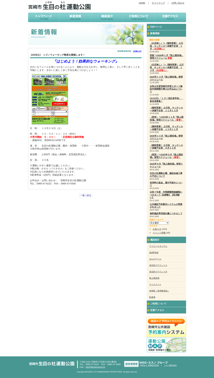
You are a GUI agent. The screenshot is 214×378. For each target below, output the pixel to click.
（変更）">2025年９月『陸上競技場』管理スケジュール (166, 156)
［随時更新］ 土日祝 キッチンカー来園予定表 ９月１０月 (166, 146)
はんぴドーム (155, 259)
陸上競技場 (154, 278)
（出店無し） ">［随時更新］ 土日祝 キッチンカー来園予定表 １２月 (167, 67)
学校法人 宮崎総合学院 (149, 365)
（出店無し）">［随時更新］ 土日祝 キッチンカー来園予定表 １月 (166, 46)
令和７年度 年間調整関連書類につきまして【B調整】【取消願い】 (166, 195)
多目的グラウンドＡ (158, 265)
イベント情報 (159, 232)
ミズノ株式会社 (170, 365)
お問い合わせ (177, 3)
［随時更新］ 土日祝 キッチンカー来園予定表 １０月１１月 (166, 128)
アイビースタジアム (158, 246)
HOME (142, 3)
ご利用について (158, 303)
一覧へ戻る (85, 195)
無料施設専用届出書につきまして (166, 213)
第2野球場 (153, 252)
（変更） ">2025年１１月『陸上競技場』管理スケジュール (167, 118)
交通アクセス (157, 310)
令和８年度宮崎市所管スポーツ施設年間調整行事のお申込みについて (166, 89)
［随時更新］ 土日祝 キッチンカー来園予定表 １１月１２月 (166, 109)
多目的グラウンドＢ (158, 272)
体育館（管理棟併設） (159, 291)
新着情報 (154, 33)
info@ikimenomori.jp (95, 367)
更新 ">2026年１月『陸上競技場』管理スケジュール (167, 57)
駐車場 (152, 297)
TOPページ (156, 26)
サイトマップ (158, 3)
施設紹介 (154, 239)
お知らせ (137, 51)
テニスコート (155, 284)
